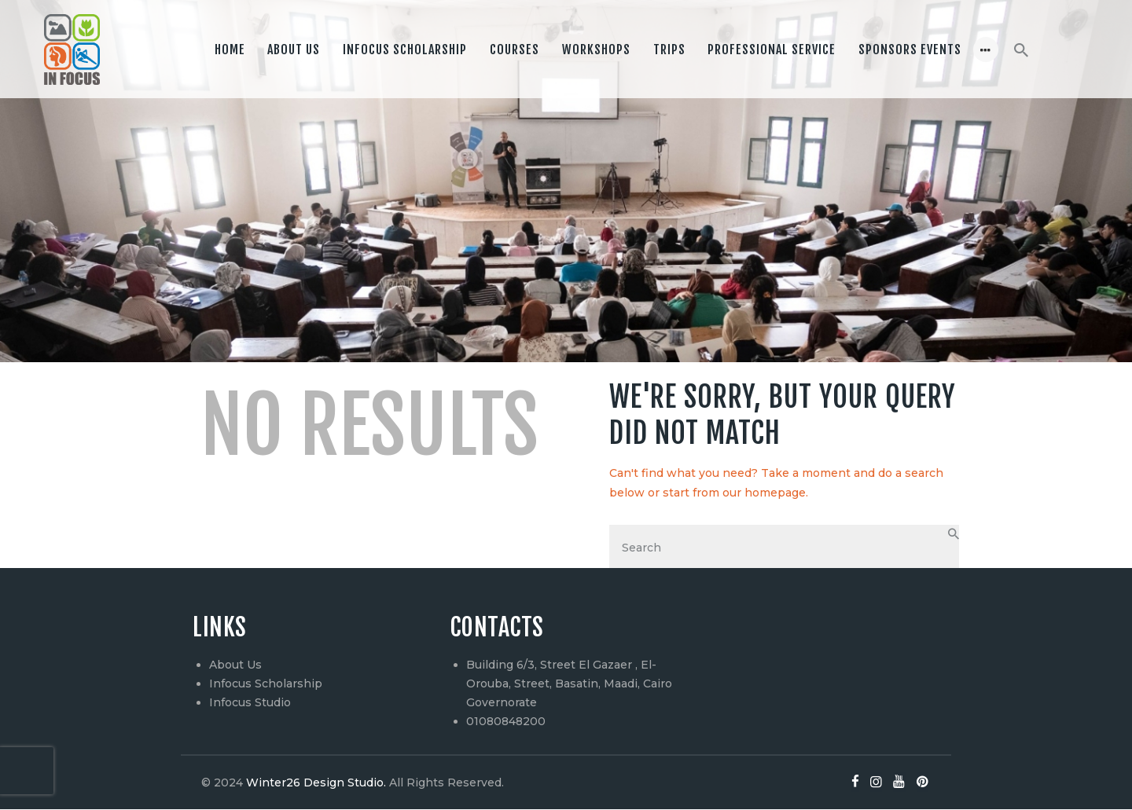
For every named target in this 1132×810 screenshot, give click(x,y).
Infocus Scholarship (265, 684)
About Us (235, 665)
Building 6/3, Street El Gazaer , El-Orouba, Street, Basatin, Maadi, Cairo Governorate (569, 684)
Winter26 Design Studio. (314, 783)
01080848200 (506, 722)
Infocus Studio (250, 703)
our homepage (764, 493)
